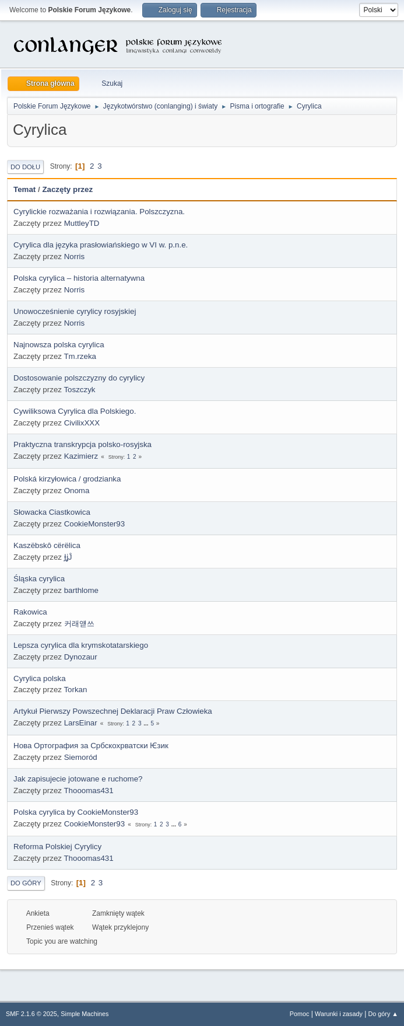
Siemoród (80, 757)
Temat (24, 189)
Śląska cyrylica (39, 578)
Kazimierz (81, 456)
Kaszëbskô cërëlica (46, 545)
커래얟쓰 (79, 623)
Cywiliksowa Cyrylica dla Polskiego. (74, 411)
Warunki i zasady (339, 1013)
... (146, 723)
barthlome (81, 590)
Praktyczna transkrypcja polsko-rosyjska (82, 444)
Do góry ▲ (383, 1013)
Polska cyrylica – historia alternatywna (79, 278)
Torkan (75, 689)
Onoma (77, 490)
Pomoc (300, 1013)
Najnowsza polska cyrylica (58, 344)
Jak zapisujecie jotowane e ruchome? (78, 778)
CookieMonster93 (94, 523)
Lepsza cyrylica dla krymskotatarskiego (80, 645)
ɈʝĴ (68, 557)
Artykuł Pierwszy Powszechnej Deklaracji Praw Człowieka (112, 711)
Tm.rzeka (80, 356)
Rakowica (30, 612)
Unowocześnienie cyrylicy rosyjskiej (74, 311)
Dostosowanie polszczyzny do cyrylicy (79, 378)
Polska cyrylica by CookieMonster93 (75, 812)
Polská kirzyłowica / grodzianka (67, 478)
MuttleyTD (82, 223)
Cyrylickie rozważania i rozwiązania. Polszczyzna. (99, 211)
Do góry (25, 883)
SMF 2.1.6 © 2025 (31, 1013)
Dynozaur (80, 656)
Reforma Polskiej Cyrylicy (57, 846)
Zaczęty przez (67, 189)
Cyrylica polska (39, 678)
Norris (74, 256)
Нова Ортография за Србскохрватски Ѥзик (90, 745)
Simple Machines (84, 1013)
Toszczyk (79, 389)
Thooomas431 (88, 790)
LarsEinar (80, 722)
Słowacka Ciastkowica (51, 512)
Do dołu (25, 166)
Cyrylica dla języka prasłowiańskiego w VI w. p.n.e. (100, 244)
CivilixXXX (82, 422)
